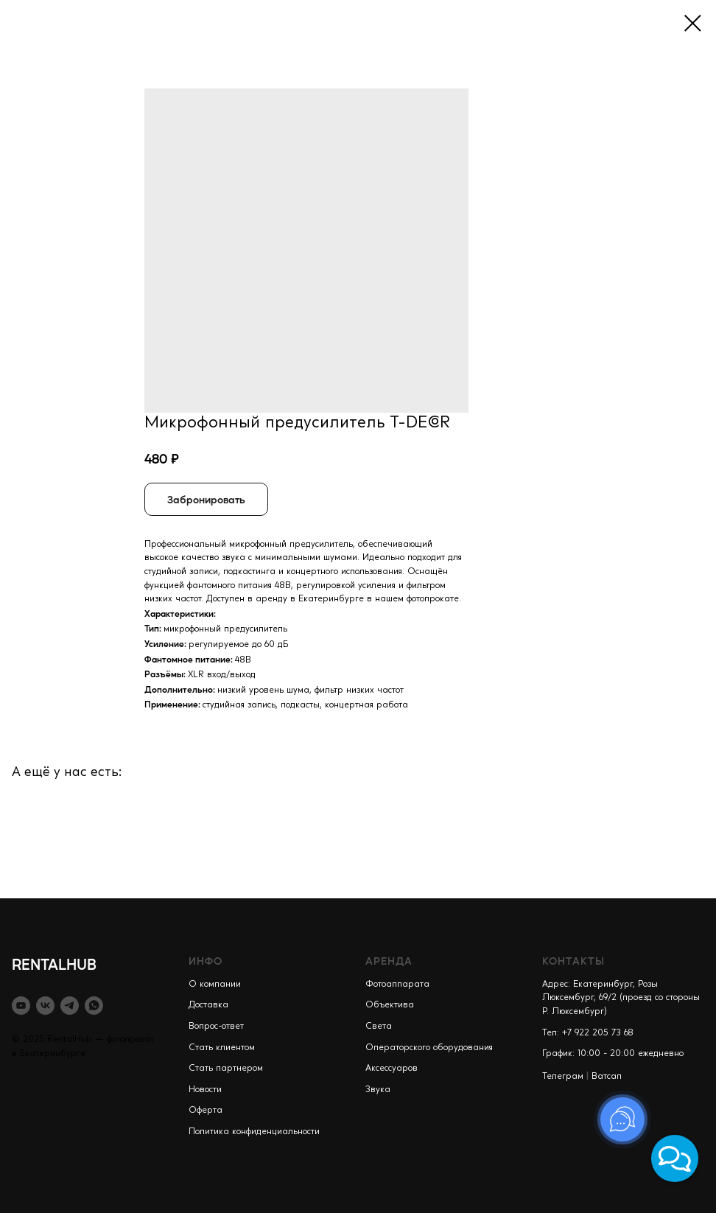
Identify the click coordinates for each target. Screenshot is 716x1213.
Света (378, 1026)
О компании (215, 984)
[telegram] (69, 1005)
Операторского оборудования (429, 1048)
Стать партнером (226, 1068)
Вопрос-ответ (216, 1026)
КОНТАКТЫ (573, 960)
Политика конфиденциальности (254, 1132)
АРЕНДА (389, 960)
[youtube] (21, 1005)
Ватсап (607, 1076)
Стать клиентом (222, 1048)
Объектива (389, 1005)
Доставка (208, 1005)
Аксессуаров (391, 1068)
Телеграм (562, 1076)
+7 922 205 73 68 (597, 1033)
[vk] (45, 1005)
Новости (205, 1090)
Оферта (205, 1110)
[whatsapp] (94, 1005)
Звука (377, 1090)
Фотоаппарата (397, 984)
